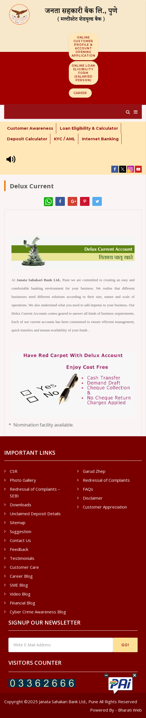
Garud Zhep (94, 471)
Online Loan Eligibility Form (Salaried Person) (83, 73)
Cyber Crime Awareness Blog (38, 612)
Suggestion (20, 531)
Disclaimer (93, 498)
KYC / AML (64, 138)
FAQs (88, 489)
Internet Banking (100, 138)
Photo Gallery (23, 480)
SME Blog (19, 585)
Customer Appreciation (105, 507)
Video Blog (20, 594)
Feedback (19, 549)
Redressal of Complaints (106, 480)
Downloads (20, 504)
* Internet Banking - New (33, 149)
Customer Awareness (30, 128)
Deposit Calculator (27, 138)
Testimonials (22, 558)
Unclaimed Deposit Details (35, 513)
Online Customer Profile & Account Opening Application (83, 46)
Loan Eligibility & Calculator (89, 128)
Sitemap (17, 522)
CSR (13, 471)
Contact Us (20, 540)
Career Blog (21, 576)
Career (80, 93)
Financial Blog (22, 603)
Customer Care (24, 567)
